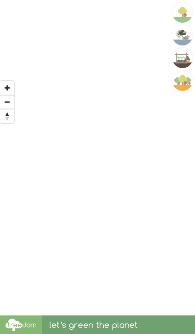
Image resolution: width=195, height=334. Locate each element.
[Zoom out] (7, 102)
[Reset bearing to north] (7, 116)
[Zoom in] (7, 88)
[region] (97, 157)
